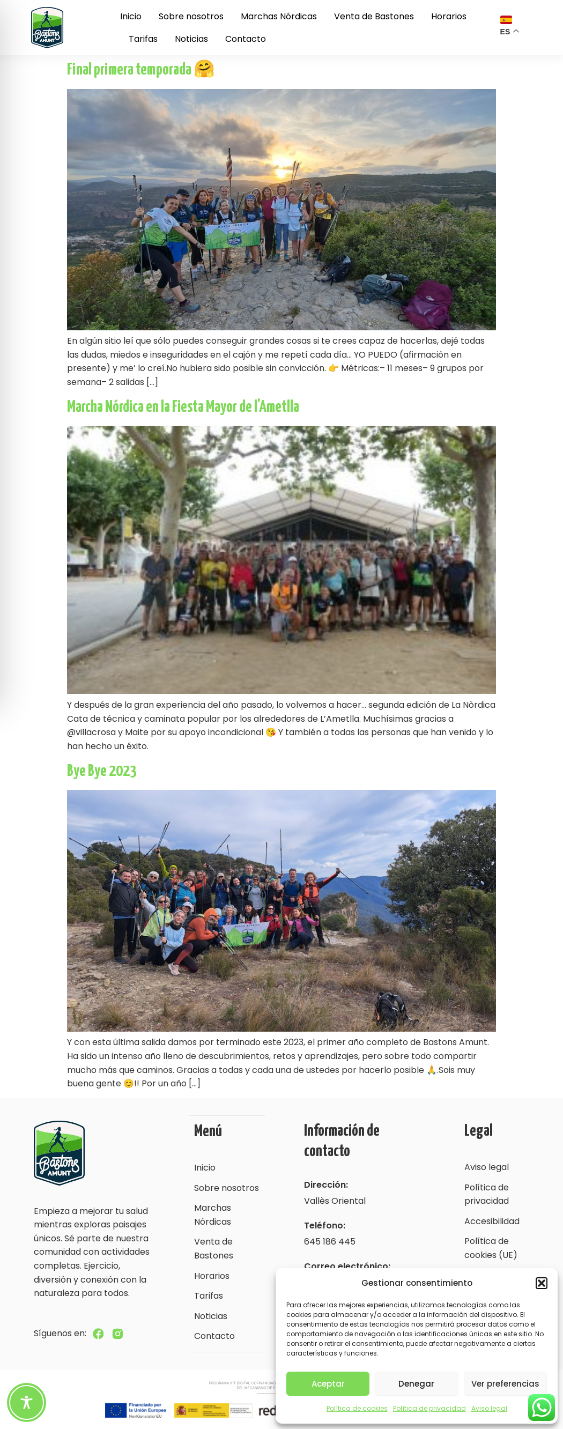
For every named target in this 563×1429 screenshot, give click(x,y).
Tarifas (143, 39)
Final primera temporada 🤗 (141, 70)
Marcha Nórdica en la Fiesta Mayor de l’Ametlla (183, 407)
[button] (541, 1283)
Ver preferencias (505, 1383)
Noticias (191, 39)
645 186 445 (329, 1241)
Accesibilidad (492, 1221)
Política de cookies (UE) (490, 1248)
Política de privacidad (429, 1408)
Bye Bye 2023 (102, 771)
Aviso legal (489, 1408)
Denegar (416, 1383)
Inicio (131, 16)
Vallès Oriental (335, 1201)
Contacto (245, 39)
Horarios (448, 16)
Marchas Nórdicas (279, 16)
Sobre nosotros (191, 16)
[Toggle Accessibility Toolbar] (26, 1402)
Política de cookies (357, 1408)
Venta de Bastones (374, 16)
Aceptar (328, 1383)
